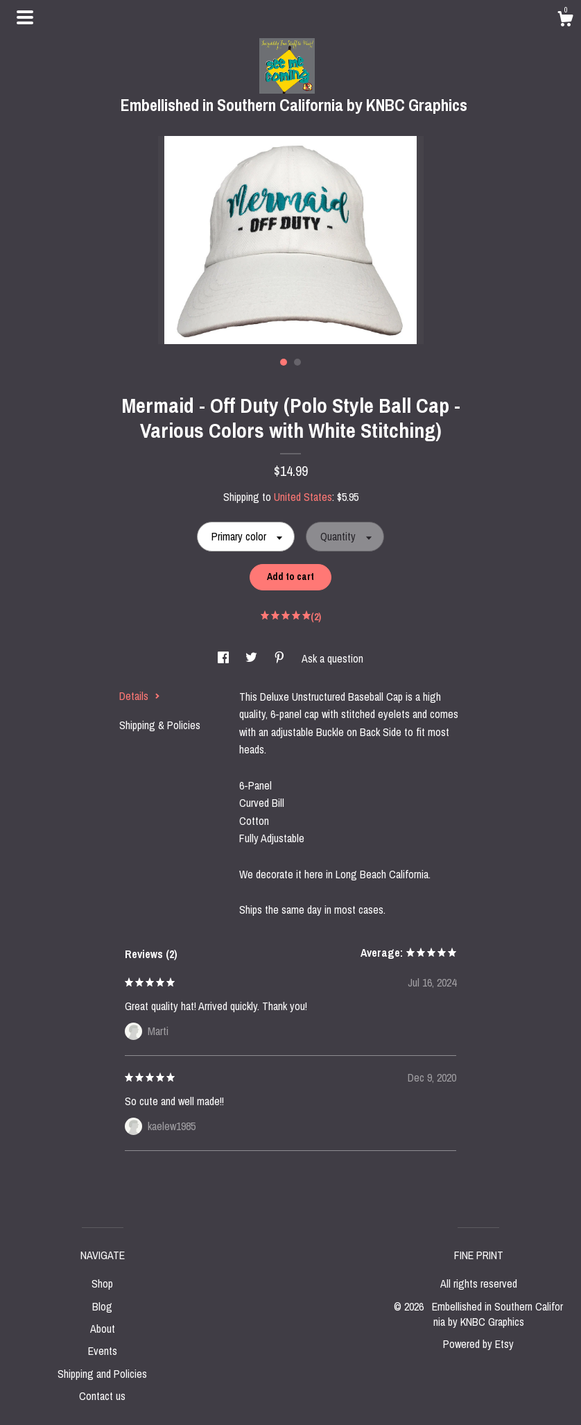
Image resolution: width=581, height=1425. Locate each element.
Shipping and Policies (102, 1373)
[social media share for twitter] (252, 658)
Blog (102, 1306)
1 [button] (283, 362)
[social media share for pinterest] (281, 658)
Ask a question (332, 658)
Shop (102, 1283)
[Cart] (565, 20)
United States (303, 496)
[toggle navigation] (25, 17)
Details (139, 695)
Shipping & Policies (159, 725)
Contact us (102, 1395)
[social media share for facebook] (225, 658)
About (102, 1328)
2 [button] (297, 362)
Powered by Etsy (478, 1343)
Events (102, 1350)
